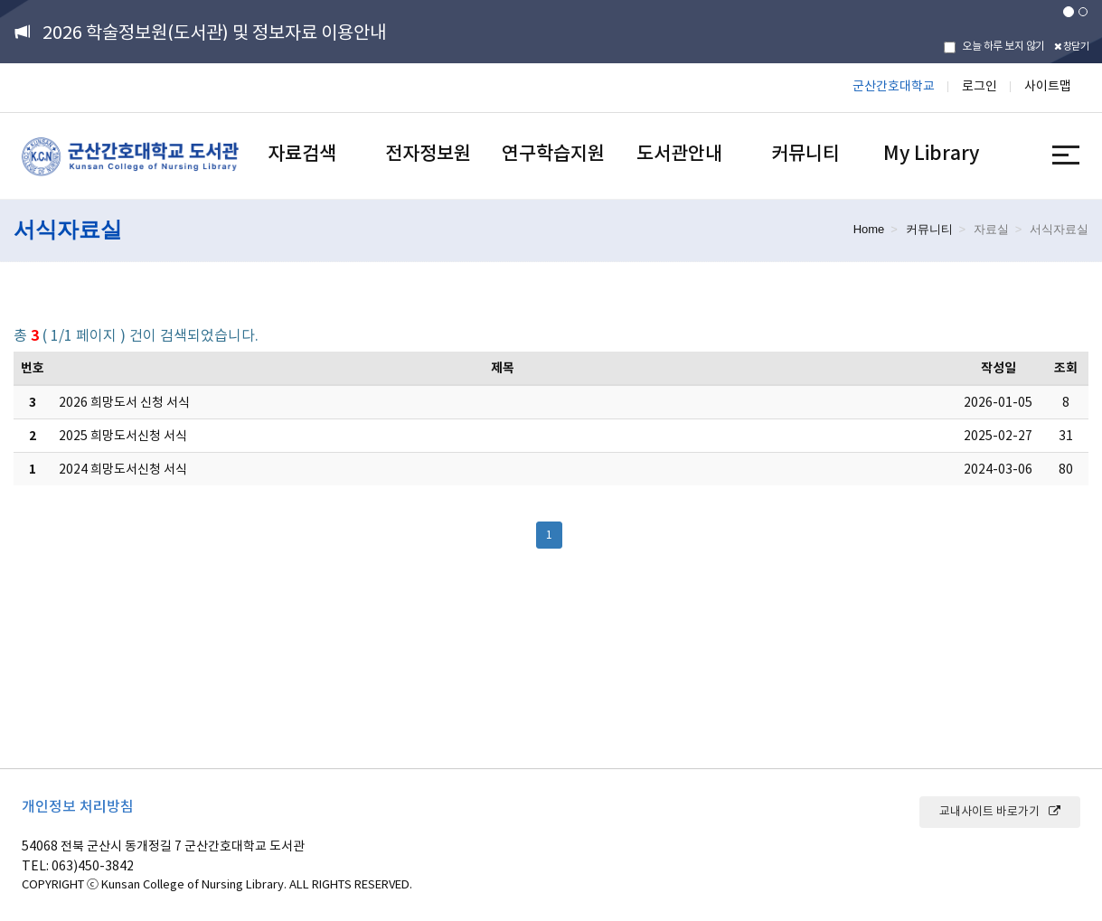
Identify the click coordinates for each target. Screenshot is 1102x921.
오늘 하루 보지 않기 (994, 46)
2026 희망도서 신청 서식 (124, 402)
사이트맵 (1047, 86)
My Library (931, 153)
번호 (32, 368)
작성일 (998, 368)
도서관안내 (679, 153)
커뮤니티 (805, 153)
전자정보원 (428, 153)
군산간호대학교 (893, 86)
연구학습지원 (553, 153)
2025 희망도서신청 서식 (123, 436)
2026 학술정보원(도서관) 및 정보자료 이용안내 (214, 32)
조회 (1066, 368)
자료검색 (302, 153)
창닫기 (1071, 46)
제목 (502, 368)
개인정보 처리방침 (78, 806)
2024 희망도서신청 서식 (123, 469)
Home (869, 229)
